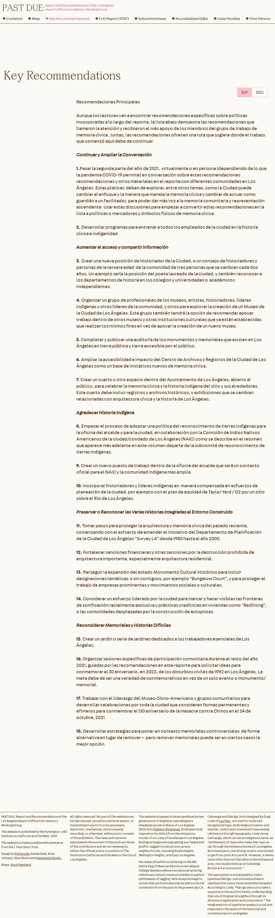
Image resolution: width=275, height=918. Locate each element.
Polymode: (22, 854)
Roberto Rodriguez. (167, 829)
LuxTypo (225, 821)
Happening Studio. (49, 858)
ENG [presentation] (260, 92)
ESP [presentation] (244, 92)
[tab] (244, 92)
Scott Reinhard (21, 865)
